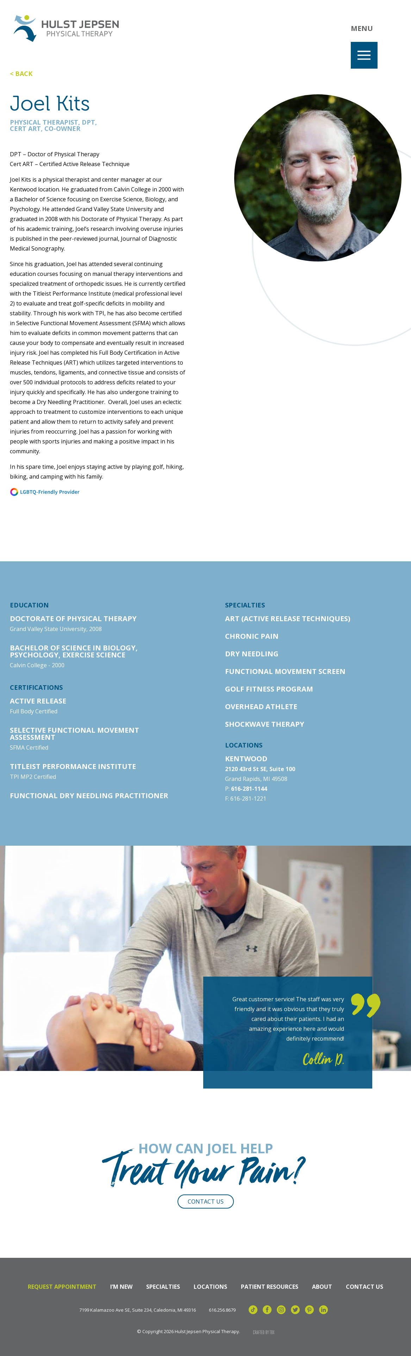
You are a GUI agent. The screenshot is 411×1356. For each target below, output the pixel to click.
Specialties (163, 1287)
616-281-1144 (249, 789)
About (322, 1287)
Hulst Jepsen (66, 29)
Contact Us (206, 1201)
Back (23, 73)
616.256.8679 (222, 1310)
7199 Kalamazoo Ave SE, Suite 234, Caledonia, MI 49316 (137, 1310)
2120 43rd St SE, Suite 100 (260, 769)
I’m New (121, 1287)
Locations (210, 1287)
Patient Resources (269, 1287)
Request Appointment (62, 1287)
